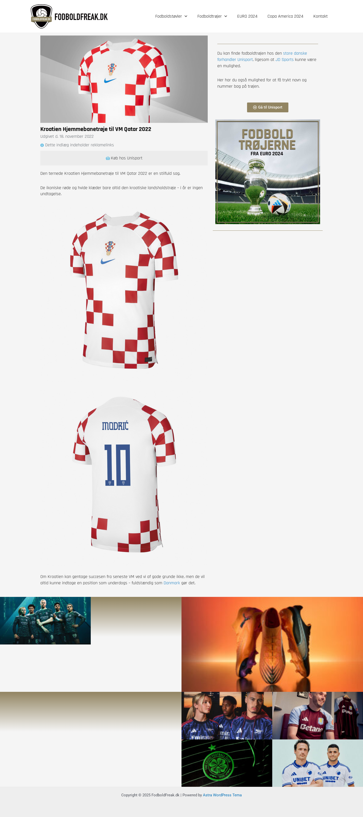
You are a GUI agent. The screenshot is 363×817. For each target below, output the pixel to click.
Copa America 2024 (287, 16)
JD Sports (284, 59)
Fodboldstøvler (176, 16)
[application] (189, 16)
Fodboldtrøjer (216, 16)
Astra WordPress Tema (222, 795)
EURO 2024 (250, 16)
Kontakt (321, 16)
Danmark (172, 583)
